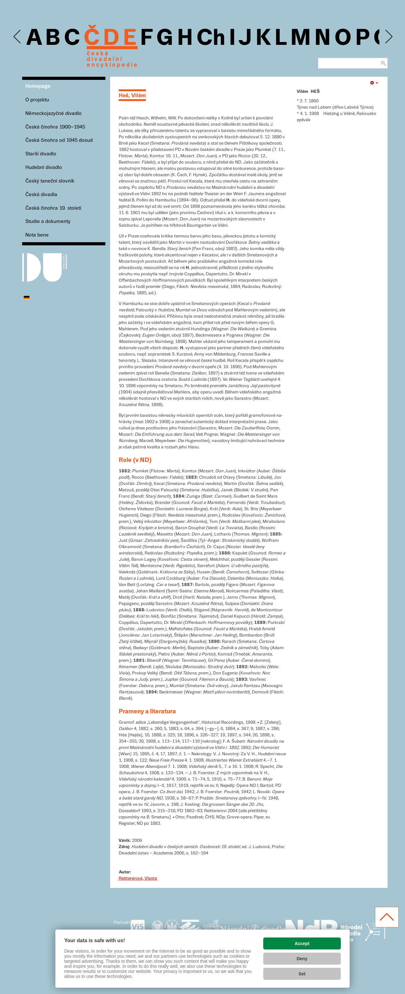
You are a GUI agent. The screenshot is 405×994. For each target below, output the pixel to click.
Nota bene (37, 235)
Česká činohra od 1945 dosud (59, 140)
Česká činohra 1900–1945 (55, 127)
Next (388, 37)
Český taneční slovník (49, 181)
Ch (211, 38)
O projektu (37, 100)
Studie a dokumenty (48, 221)
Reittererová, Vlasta (138, 878)
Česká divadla (41, 194)
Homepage (37, 86)
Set (302, 973)
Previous (17, 37)
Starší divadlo (40, 154)
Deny (301, 958)
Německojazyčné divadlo (53, 113)
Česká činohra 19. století (53, 208)
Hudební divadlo (43, 167)
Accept (302, 943)
